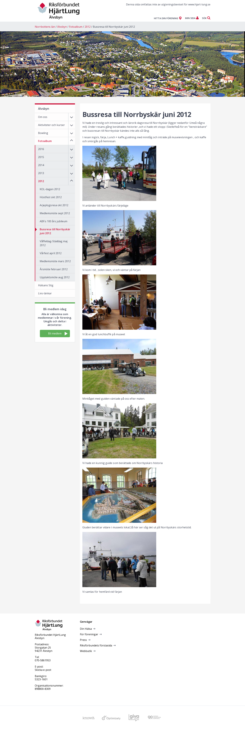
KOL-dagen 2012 (50, 189)
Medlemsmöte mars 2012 (55, 261)
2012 (88, 26)
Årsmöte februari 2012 (54, 269)
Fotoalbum (75, 26)
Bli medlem (58, 333)
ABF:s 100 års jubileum (53, 221)
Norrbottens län (45, 26)
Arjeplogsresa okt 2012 (54, 205)
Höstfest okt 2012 (51, 197)
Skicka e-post (43, 670)
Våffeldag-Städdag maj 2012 (53, 243)
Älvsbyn (62, 26)
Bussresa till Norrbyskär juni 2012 (114, 26)
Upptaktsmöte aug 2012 (55, 277)
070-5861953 (43, 660)
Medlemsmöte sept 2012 (55, 213)
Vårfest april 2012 (51, 253)
